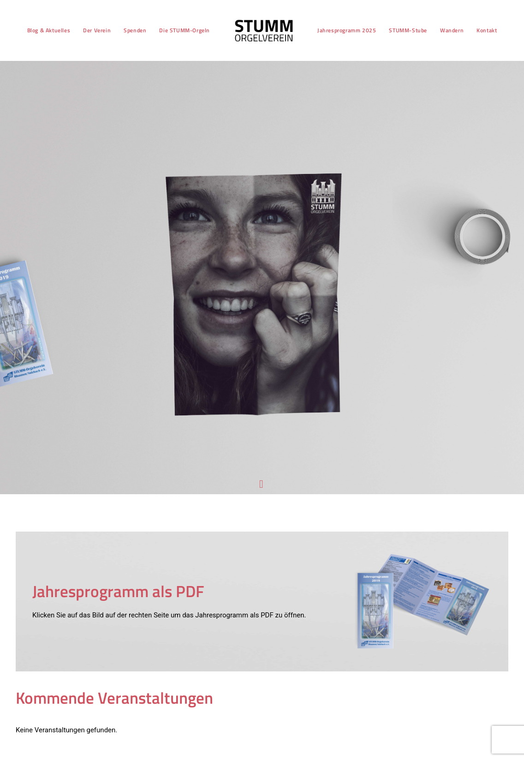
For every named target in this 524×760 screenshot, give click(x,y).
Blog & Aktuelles (47, 30)
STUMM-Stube (406, 30)
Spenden (133, 30)
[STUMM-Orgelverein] (262, 30)
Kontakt (485, 30)
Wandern (450, 30)
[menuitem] (47, 30)
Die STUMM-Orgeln (183, 30)
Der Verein (95, 30)
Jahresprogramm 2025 (345, 30)
